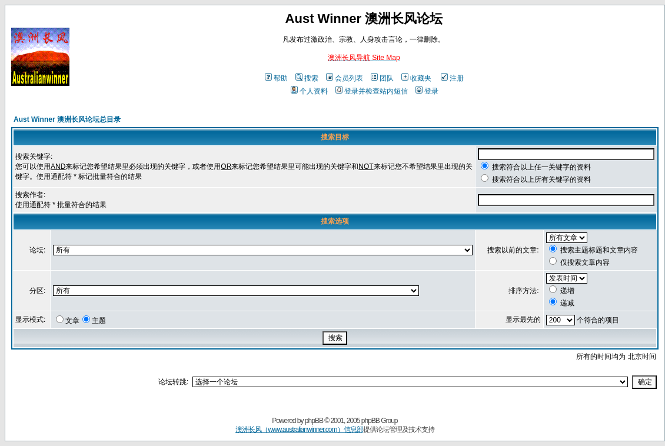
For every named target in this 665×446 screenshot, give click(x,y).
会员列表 (344, 78)
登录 (426, 91)
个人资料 (309, 91)
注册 (452, 78)
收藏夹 (416, 78)
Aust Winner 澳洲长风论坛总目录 (67, 119)
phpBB (314, 421)
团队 (382, 78)
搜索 (306, 78)
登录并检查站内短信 (371, 91)
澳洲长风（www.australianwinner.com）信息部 (299, 429)
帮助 (276, 78)
